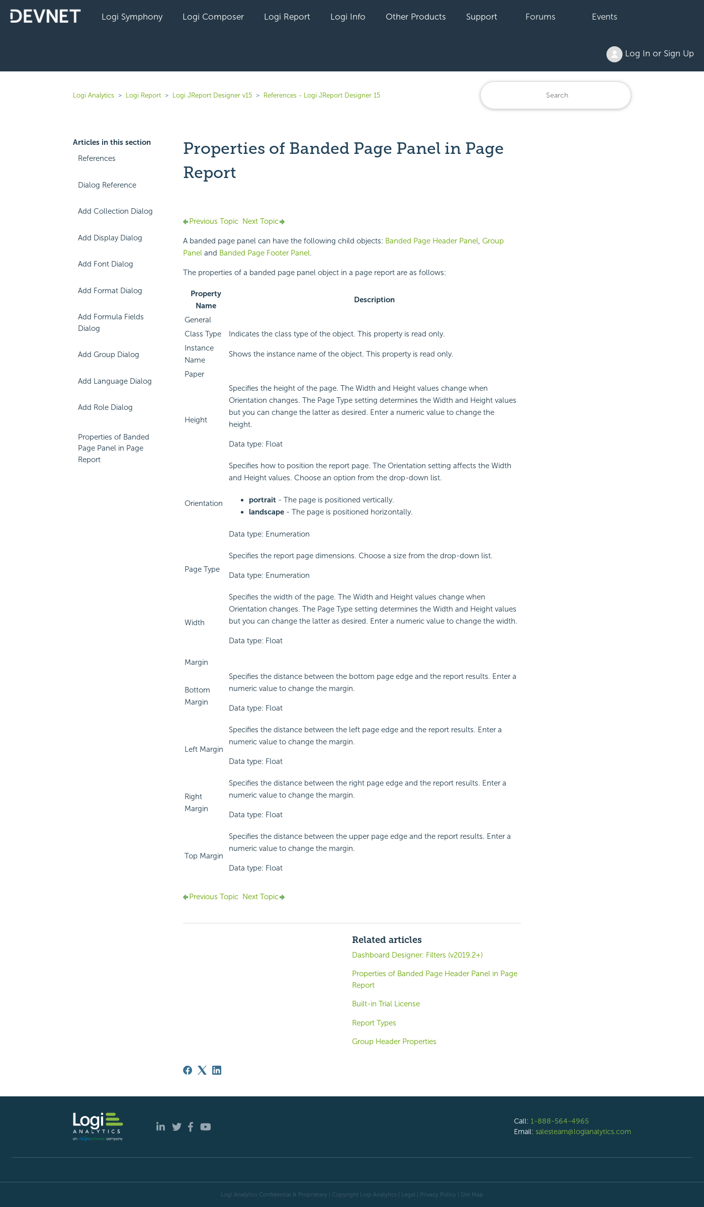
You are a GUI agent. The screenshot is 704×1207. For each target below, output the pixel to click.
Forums (540, 17)
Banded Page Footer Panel (264, 252)
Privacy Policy (438, 1194)
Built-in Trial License (386, 1003)
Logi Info (348, 17)
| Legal (406, 1194)
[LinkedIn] (216, 1070)
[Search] (555, 95)
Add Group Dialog (108, 354)
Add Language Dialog (115, 381)
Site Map (472, 1194)
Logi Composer (213, 17)
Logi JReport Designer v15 (212, 95)
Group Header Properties (394, 1041)
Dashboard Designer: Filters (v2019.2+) (417, 955)
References (97, 158)
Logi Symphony (132, 17)
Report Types (374, 1022)
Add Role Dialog (105, 407)
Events (605, 17)
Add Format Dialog (110, 290)
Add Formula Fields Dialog (111, 322)
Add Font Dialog (105, 264)
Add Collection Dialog (115, 211)
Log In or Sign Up (650, 54)
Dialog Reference (107, 185)
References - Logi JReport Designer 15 (321, 95)
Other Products (416, 17)
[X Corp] (202, 1070)
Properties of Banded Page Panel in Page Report (113, 448)
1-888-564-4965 (560, 1121)
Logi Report (287, 17)
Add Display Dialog (110, 237)
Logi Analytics (93, 95)
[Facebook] (187, 1070)
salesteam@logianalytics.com (583, 1131)
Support (481, 17)
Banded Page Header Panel (431, 240)
